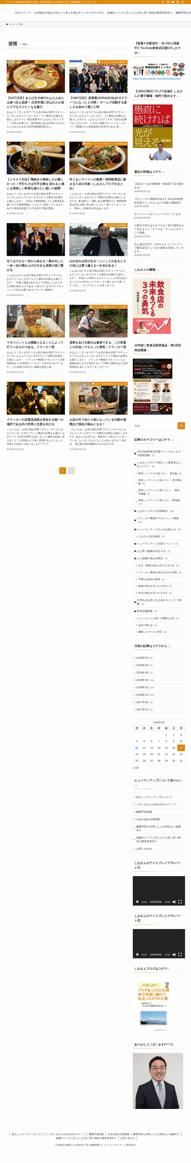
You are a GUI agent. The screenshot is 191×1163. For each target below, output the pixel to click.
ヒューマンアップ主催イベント (158, 547)
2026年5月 (145, 665)
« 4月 (136, 778)
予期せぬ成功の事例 (152, 584)
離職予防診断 (144, 823)
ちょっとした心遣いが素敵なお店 (159, 625)
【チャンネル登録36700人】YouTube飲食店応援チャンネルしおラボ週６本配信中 (159, 202)
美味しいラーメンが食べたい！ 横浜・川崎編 (160, 493)
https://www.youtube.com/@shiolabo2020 (157, 78)
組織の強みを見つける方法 (155, 591)
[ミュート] (174, 915)
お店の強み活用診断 (148, 831)
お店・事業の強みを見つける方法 (159, 570)
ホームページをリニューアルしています (159, 216)
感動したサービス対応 (153, 639)
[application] (159, 904)
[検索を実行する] (181, 425)
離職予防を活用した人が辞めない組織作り (159, 840)
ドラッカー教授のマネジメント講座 (158, 522)
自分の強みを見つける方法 (155, 598)
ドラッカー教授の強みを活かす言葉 (160, 577)
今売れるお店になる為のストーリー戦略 (159, 608)
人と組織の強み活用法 (152, 562)
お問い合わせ (144, 861)
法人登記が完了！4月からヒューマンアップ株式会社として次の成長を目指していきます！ (159, 250)
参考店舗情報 (147, 617)
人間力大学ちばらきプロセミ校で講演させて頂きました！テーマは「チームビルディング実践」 (159, 231)
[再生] (138, 915)
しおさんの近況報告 (152, 539)
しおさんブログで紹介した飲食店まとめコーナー (159, 465)
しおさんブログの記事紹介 (156, 513)
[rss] (177, 2)
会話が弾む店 (148, 632)
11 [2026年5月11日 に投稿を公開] (136, 758)
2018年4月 (145, 681)
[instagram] (168, 2)
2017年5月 (145, 720)
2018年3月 (145, 688)
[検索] (182, 2)
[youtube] (172, 2)
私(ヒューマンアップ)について (154, 807)
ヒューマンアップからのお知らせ (159, 532)
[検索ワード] (159, 425)
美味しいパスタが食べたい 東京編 (160, 474)
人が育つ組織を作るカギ (154, 554)
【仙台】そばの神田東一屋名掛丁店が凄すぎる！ (159, 187)
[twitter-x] (163, 2)
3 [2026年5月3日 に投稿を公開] (181, 745)
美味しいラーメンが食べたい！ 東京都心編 (160, 483)
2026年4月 (145, 673)
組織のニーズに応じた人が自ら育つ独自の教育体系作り (159, 852)
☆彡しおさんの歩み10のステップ (156, 815)
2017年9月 (145, 712)
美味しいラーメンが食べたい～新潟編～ (160, 504)
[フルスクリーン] (180, 915)
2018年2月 (145, 696)
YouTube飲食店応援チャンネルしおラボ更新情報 (159, 453)
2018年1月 (145, 704)
